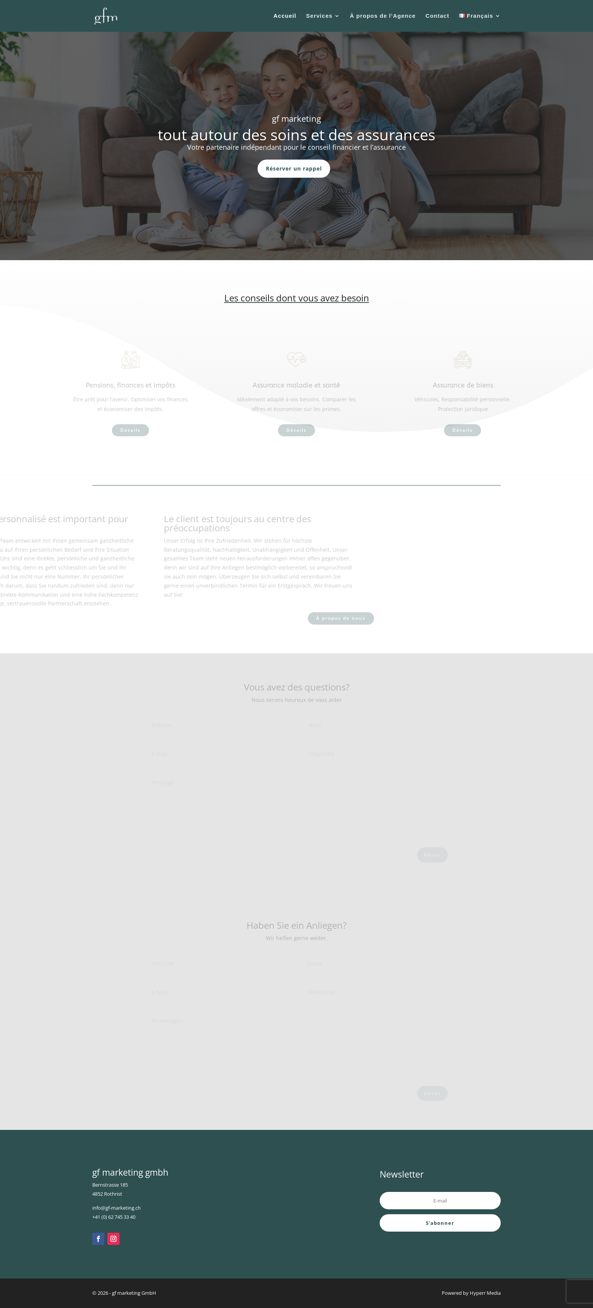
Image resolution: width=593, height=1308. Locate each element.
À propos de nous (341, 618)
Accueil (284, 16)
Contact (437, 16)
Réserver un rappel (294, 168)
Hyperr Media (485, 1292)
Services (319, 16)
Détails (130, 430)
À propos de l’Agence (383, 16)
